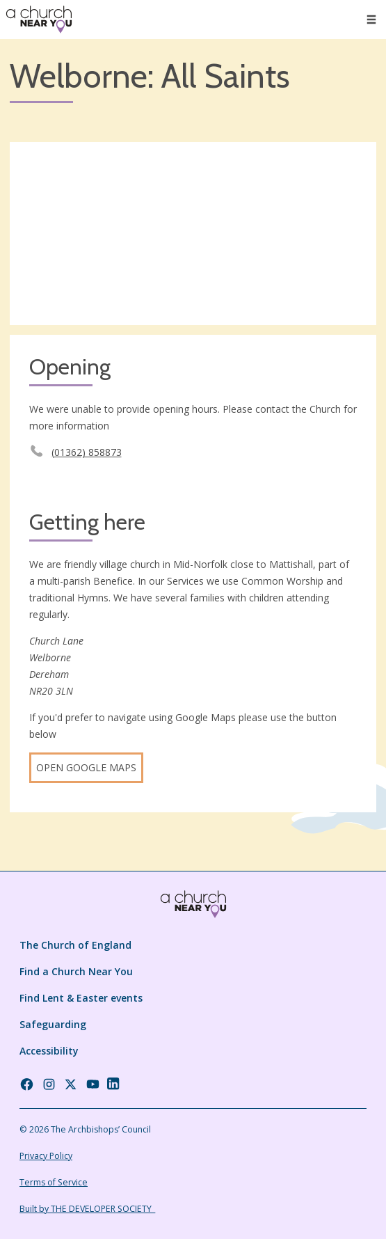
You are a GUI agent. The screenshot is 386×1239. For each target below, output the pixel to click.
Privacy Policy (45, 1156)
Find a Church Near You (76, 971)
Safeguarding (52, 1024)
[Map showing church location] (193, 234)
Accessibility (49, 1050)
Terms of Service (53, 1182)
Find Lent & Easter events (81, 997)
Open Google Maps (86, 767)
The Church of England (75, 945)
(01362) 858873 (86, 452)
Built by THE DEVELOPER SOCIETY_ (87, 1209)
